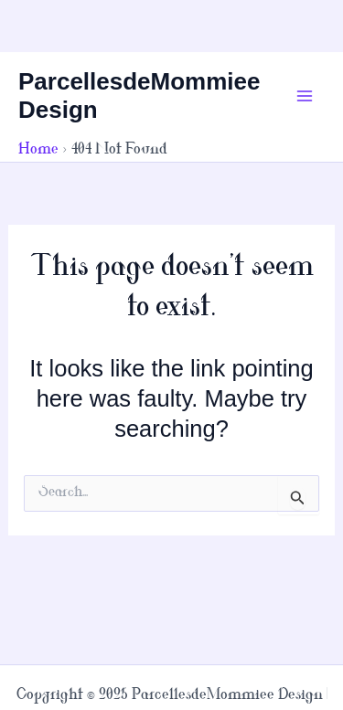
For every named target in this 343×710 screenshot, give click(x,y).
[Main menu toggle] (304, 96)
